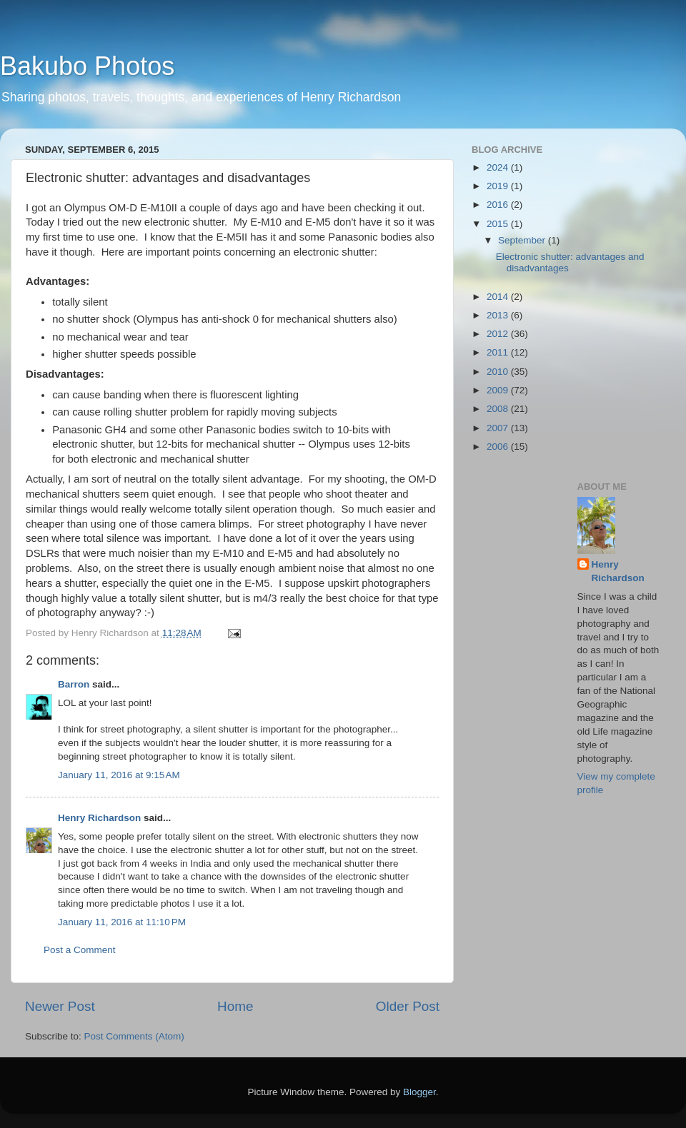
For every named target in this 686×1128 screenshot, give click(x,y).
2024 (499, 167)
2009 (499, 390)
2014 (499, 296)
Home (235, 1006)
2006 (499, 446)
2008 (499, 408)
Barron (73, 684)
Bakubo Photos (87, 66)
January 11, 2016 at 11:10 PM (122, 922)
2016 (499, 204)
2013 (499, 315)
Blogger (419, 1092)
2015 (499, 223)
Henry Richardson (99, 817)
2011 (499, 352)
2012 (499, 333)
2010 (499, 371)
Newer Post (60, 1006)
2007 (499, 428)
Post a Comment (80, 950)
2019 (499, 186)
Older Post (407, 1006)
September (523, 240)
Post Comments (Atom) (134, 1036)
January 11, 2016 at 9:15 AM (119, 775)
